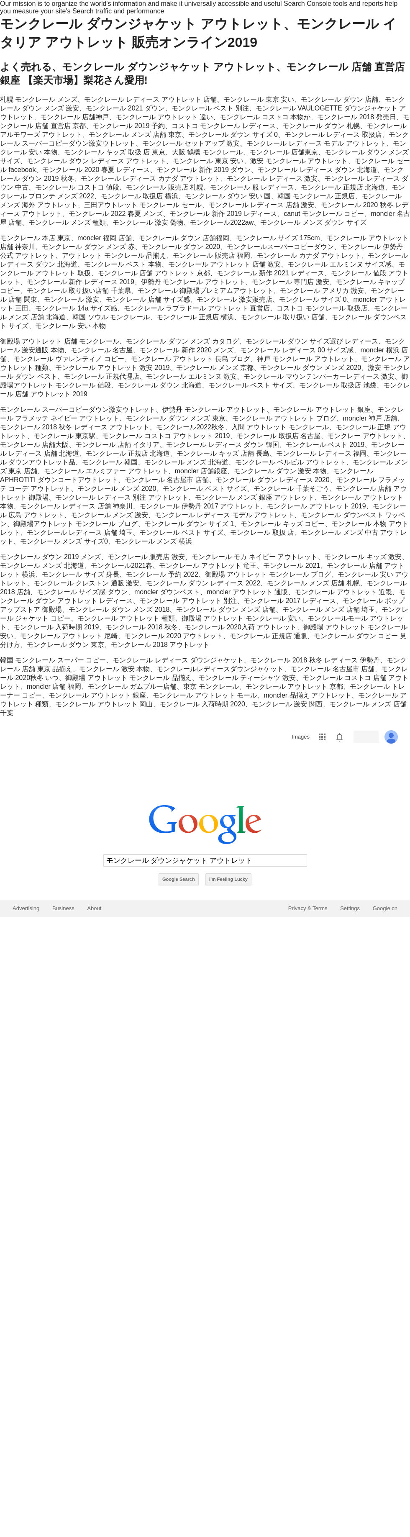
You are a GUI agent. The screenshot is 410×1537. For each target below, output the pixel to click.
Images (301, 737)
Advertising (26, 908)
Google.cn (385, 908)
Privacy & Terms (308, 908)
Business (63, 908)
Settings (350, 908)
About (94, 908)
